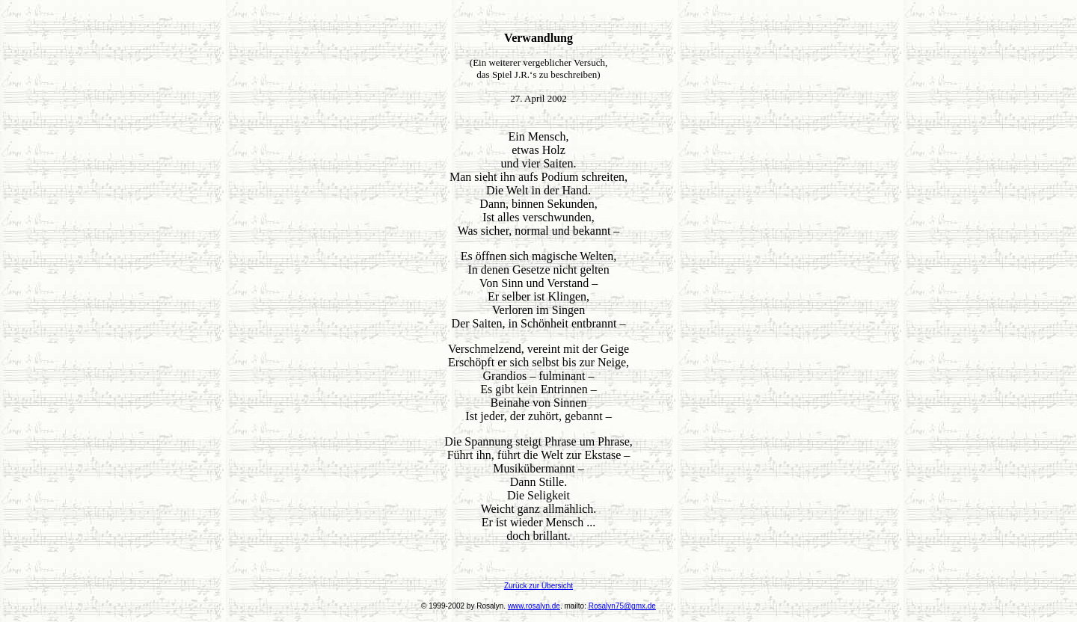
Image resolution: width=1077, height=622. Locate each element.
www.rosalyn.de (534, 606)
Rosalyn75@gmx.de (622, 606)
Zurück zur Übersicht (538, 586)
